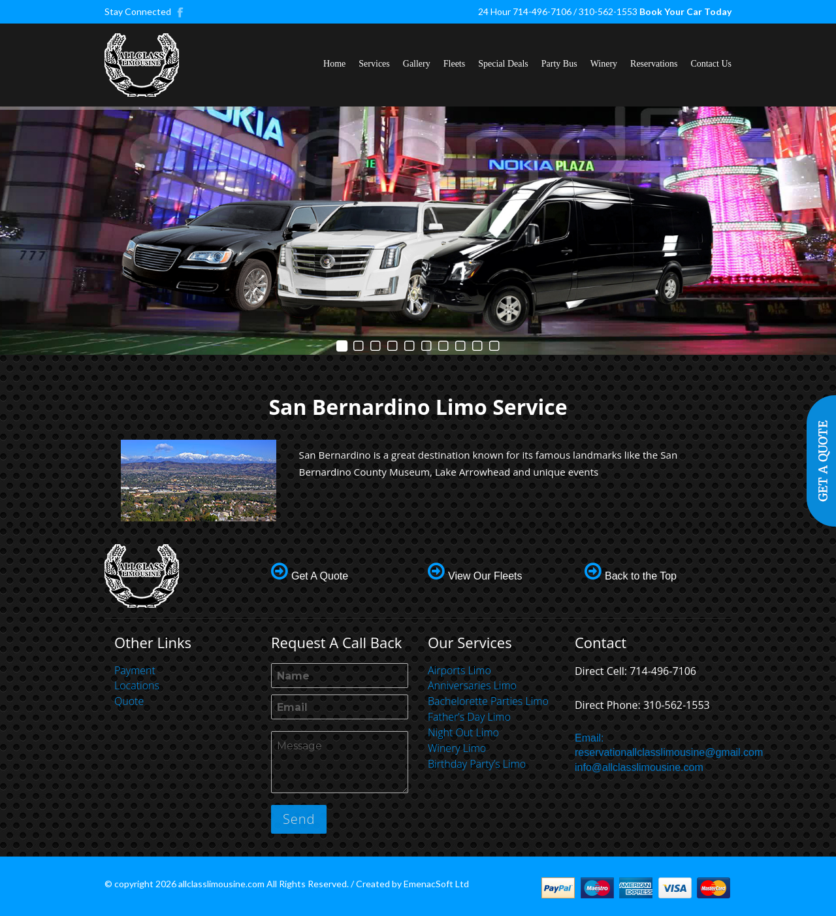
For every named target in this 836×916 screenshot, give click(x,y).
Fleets (454, 64)
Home (334, 64)
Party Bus (559, 64)
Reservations (653, 64)
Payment (134, 670)
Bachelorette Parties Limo (488, 701)
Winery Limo (457, 748)
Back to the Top (641, 575)
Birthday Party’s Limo (477, 764)
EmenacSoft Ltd (436, 883)
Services (374, 64)
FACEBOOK (181, 11)
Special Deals (503, 64)
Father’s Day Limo (469, 717)
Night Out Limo (463, 732)
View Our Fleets (485, 575)
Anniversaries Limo (472, 685)
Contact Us (711, 64)
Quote (129, 701)
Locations (136, 685)
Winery (603, 64)
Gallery (416, 64)
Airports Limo (459, 670)
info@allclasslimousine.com (639, 767)
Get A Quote (319, 575)
